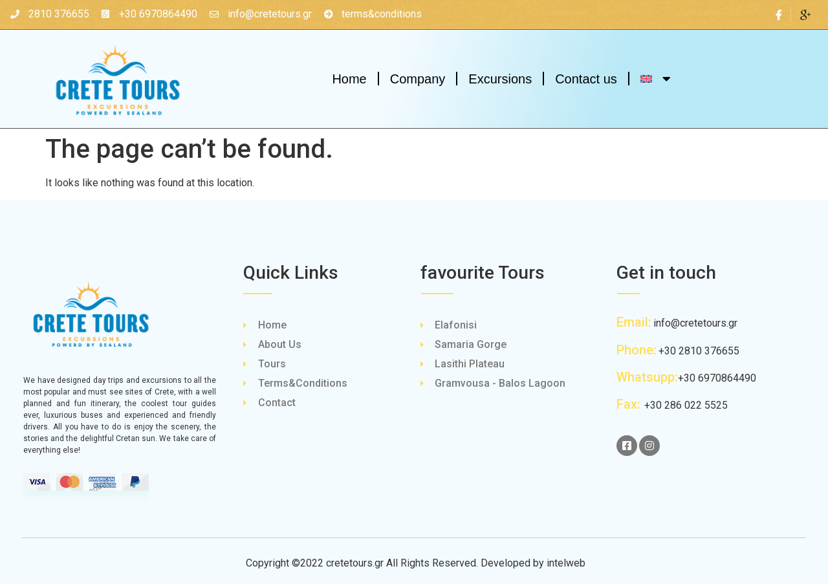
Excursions (500, 79)
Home (349, 79)
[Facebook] (779, 14)
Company (418, 79)
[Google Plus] (805, 14)
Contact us (586, 79)
